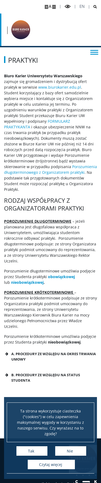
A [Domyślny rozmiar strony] (50, 6)
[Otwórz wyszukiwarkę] (93, 7)
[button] (50, 356)
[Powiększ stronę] (46, 7)
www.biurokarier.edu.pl (59, 87)
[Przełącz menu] (94, 52)
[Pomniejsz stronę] (54, 7)
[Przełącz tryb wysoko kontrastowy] (68, 6)
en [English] (82, 6)
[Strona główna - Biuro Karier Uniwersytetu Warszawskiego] (20, 29)
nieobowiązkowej (27, 282)
